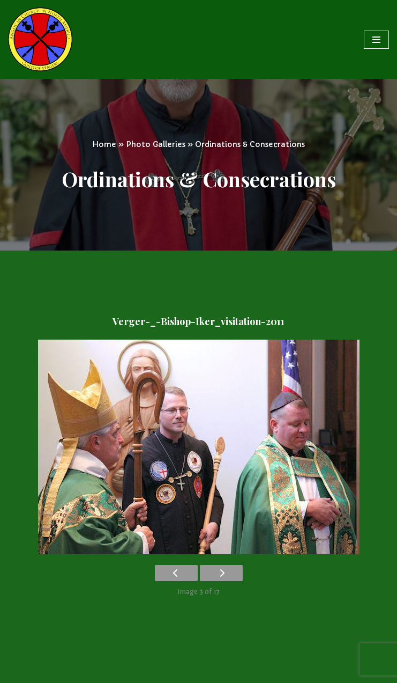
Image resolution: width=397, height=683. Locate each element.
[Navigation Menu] (376, 40)
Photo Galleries (155, 144)
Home (104, 144)
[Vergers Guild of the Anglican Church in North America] (40, 39)
